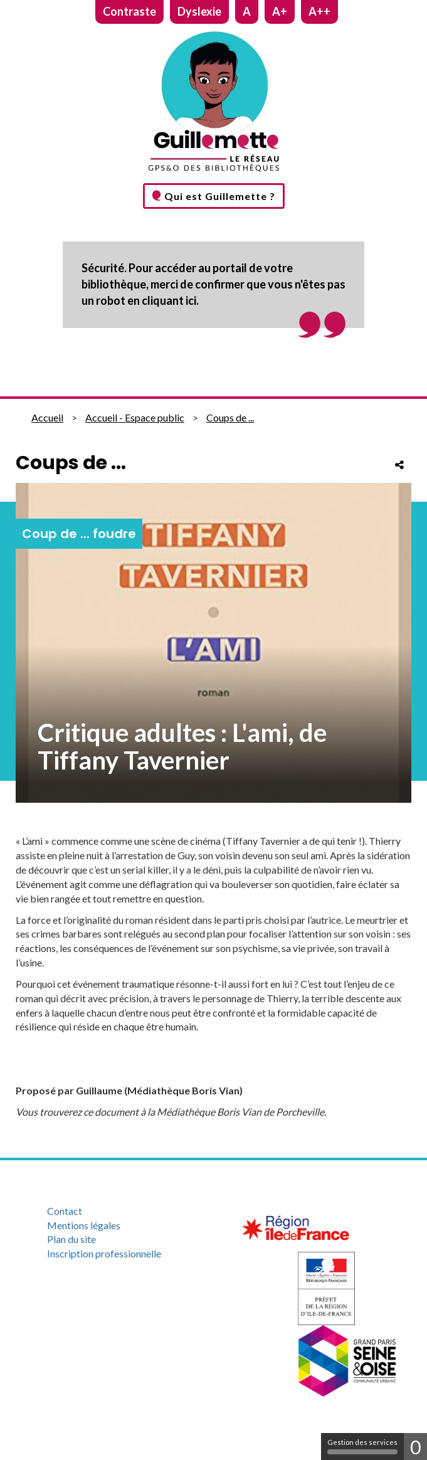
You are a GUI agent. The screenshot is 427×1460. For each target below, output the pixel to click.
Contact (64, 1211)
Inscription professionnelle (104, 1253)
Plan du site (71, 1239)
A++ (319, 11)
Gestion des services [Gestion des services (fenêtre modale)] (362, 1446)
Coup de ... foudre (79, 533)
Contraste (129, 11)
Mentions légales (83, 1225)
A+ (279, 11)
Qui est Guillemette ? (219, 196)
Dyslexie (199, 11)
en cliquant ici (161, 300)
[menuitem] (122, 1211)
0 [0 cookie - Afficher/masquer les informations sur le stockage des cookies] (415, 1447)
